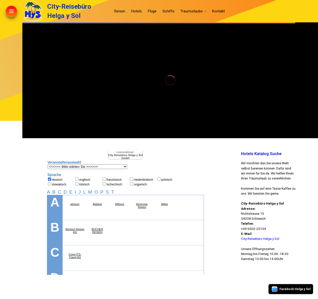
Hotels (136, 11)
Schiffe (168, 11)
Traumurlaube (191, 11)
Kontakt (218, 11)
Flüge (152, 11)
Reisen (119, 11)
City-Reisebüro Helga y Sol (260, 239)
